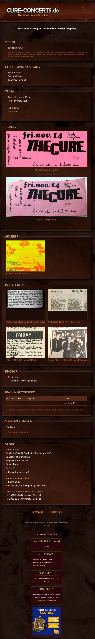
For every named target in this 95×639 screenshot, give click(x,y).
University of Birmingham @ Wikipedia (27, 485)
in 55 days (46, 546)
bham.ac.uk (14, 482)
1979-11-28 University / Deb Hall (25, 495)
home (30, 522)
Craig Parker (51, 170)
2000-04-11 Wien (38, 565)
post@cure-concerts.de (47, 600)
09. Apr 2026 (47, 534)
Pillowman (51, 219)
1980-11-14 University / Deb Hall (25, 499)
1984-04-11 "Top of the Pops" (43, 562)
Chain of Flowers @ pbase (24, 380)
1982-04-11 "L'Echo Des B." (42, 559)
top (26, 522)
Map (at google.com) (18, 472)
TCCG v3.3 (46, 526)
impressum (49, 522)
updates (35, 522)
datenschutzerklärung (61, 522)
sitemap (42, 522)
